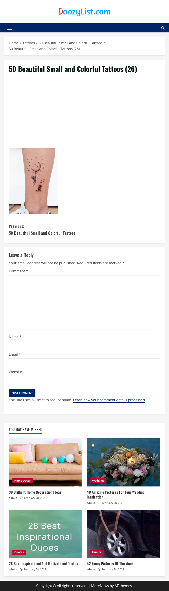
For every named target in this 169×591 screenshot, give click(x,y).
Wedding (98, 481)
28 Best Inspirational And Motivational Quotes (43, 563)
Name (15, 336)
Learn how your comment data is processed (109, 400)
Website (15, 371)
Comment (18, 271)
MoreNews (100, 585)
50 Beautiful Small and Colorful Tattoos (46, 229)
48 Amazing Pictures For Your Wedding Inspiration (116, 495)
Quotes (19, 552)
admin (13, 498)
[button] (9, 27)
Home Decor (22, 481)
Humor (96, 552)
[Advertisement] (84, 116)
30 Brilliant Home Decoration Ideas (35, 492)
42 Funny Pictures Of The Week (110, 563)
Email (15, 354)
